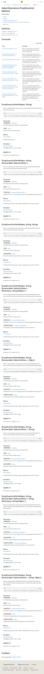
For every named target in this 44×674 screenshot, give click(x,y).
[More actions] (41, 5)
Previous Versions (13, 667)
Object (24, 325)
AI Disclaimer (5, 667)
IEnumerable (14, 192)
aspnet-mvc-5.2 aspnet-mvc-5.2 (12, 155)
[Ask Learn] (34, 5)
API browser (7, 5)
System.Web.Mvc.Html (16, 5)
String (9, 128)
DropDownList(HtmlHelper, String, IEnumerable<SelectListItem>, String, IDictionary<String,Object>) (10, 87)
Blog (20, 667)
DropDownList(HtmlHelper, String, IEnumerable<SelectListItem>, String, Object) (10, 95)
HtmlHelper (14, 123)
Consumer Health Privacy (8, 670)
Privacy (31, 667)
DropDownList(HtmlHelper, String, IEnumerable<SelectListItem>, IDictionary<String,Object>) (9, 66)
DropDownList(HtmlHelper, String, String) (11, 59)
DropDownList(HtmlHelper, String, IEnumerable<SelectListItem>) (16, 22)
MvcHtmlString (6, 137)
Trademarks (25, 670)
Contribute (25, 667)
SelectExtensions (25, 5)
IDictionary (16, 325)
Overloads (5, 18)
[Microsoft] (22, 2)
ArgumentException (8, 146)
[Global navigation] (1, 2)
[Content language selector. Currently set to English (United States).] (9, 665)
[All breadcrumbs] (3, 5)
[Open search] (38, 2)
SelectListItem (21, 192)
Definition (5, 16)
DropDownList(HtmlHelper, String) (10, 20)
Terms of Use (18, 670)
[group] (22, 116)
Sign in (41, 1)
